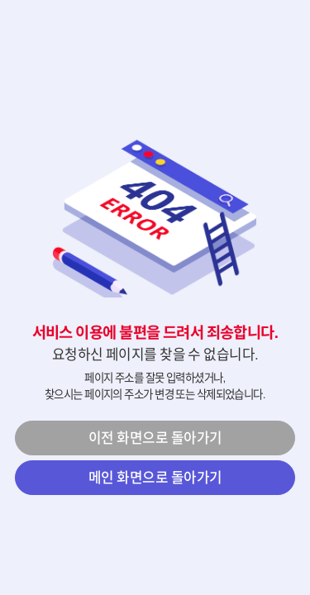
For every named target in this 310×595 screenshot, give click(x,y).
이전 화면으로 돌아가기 (155, 438)
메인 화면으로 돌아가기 (155, 477)
